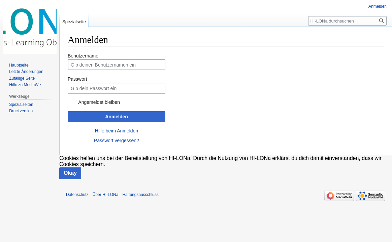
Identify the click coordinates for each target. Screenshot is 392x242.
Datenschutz (77, 194)
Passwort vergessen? (116, 140)
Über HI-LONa (106, 194)
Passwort (77, 79)
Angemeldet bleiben (99, 102)
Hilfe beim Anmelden (116, 130)
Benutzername (83, 55)
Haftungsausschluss (140, 194)
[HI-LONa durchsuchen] (347, 21)
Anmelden (116, 116)
